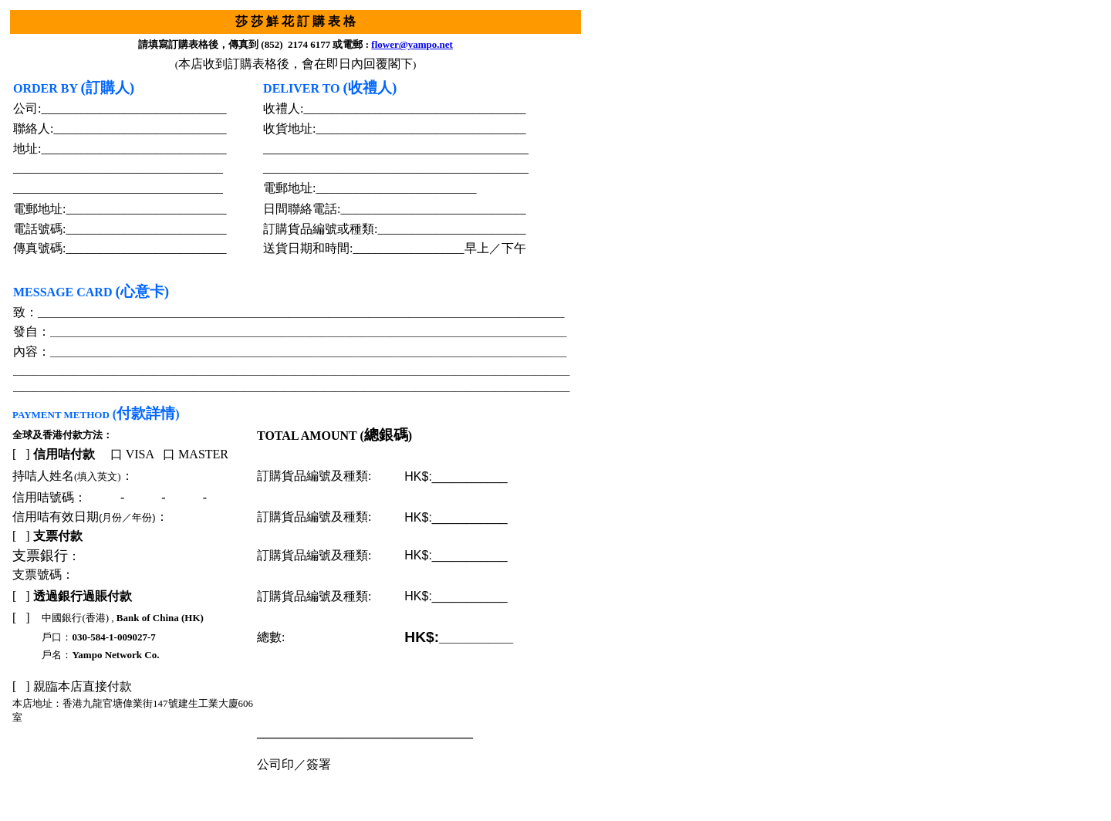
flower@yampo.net (412, 44)
